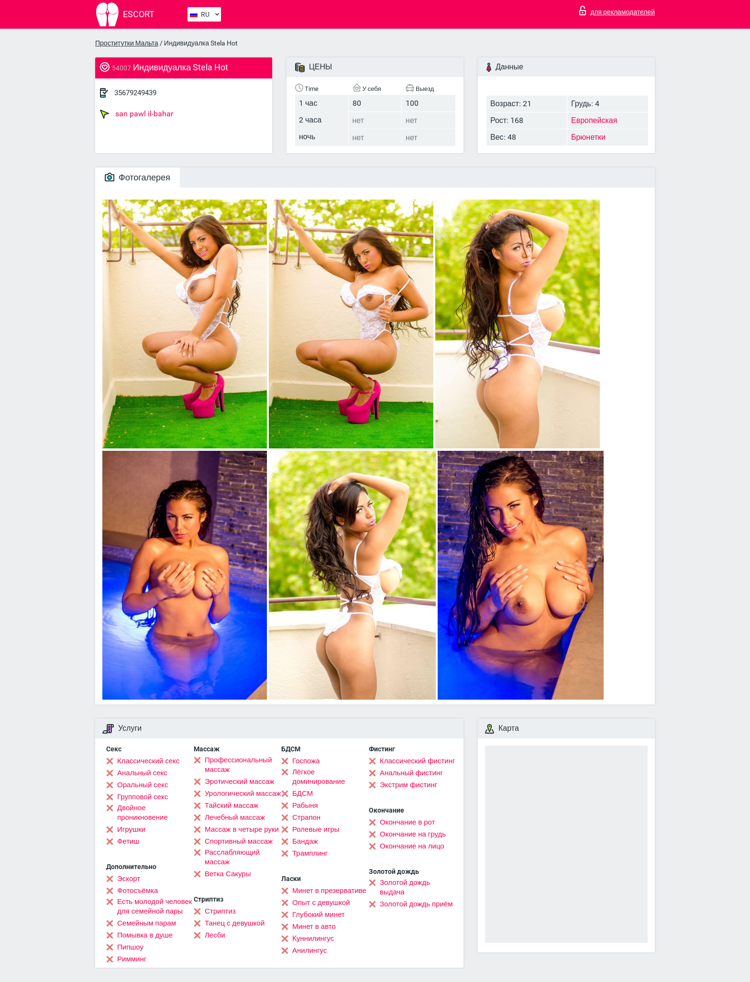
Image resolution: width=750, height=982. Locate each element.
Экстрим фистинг (408, 785)
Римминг (131, 959)
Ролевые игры (316, 829)
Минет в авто (314, 926)
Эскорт (128, 878)
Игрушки (131, 829)
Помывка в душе (145, 935)
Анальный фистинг (411, 773)
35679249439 (135, 93)
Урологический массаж (243, 793)
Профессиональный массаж (238, 765)
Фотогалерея (137, 177)
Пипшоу (130, 947)
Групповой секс (142, 796)
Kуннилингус (313, 938)
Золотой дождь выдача (405, 887)
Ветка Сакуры (228, 874)
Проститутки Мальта (126, 43)
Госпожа (306, 761)
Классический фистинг (417, 761)
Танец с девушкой (235, 923)
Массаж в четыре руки (242, 829)
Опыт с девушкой (321, 902)
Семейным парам (146, 923)
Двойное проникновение (142, 812)
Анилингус (309, 950)
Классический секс (148, 761)
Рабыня (305, 805)
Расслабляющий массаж (232, 857)
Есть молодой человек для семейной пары (154, 906)
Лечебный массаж (235, 817)
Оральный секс (142, 785)
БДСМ (302, 793)
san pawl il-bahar (136, 114)
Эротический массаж (239, 781)
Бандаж (305, 841)
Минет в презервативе (329, 890)
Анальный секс (142, 773)
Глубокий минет (318, 914)
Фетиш (128, 841)
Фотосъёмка (137, 890)
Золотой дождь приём (416, 904)
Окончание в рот (407, 822)
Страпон (306, 817)
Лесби (215, 935)
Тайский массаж (231, 805)
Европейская (594, 120)
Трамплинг (310, 853)
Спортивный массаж (239, 841)
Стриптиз (220, 911)
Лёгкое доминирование (318, 777)
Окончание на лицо (412, 846)
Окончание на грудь (413, 834)
